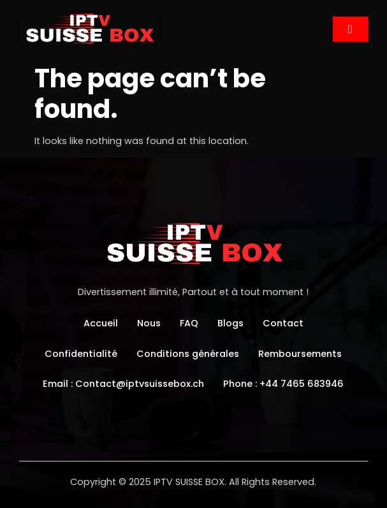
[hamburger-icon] (350, 29)
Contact (283, 323)
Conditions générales (187, 353)
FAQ (189, 323)
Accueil (101, 323)
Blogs (230, 323)
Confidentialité (81, 353)
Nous (149, 323)
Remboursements (300, 353)
